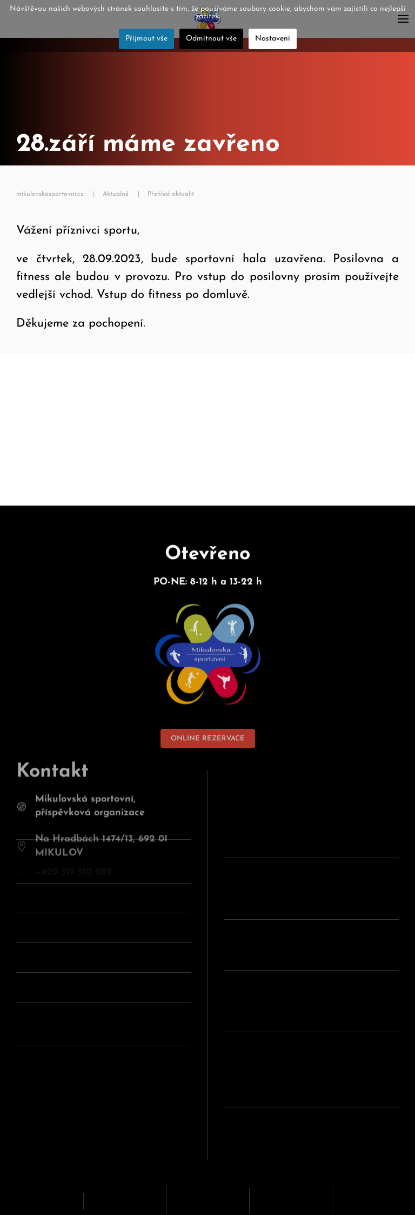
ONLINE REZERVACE (208, 727)
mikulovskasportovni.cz (50, 194)
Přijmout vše (146, 39)
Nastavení (272, 39)
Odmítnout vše (211, 39)
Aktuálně (116, 194)
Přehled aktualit (171, 194)
